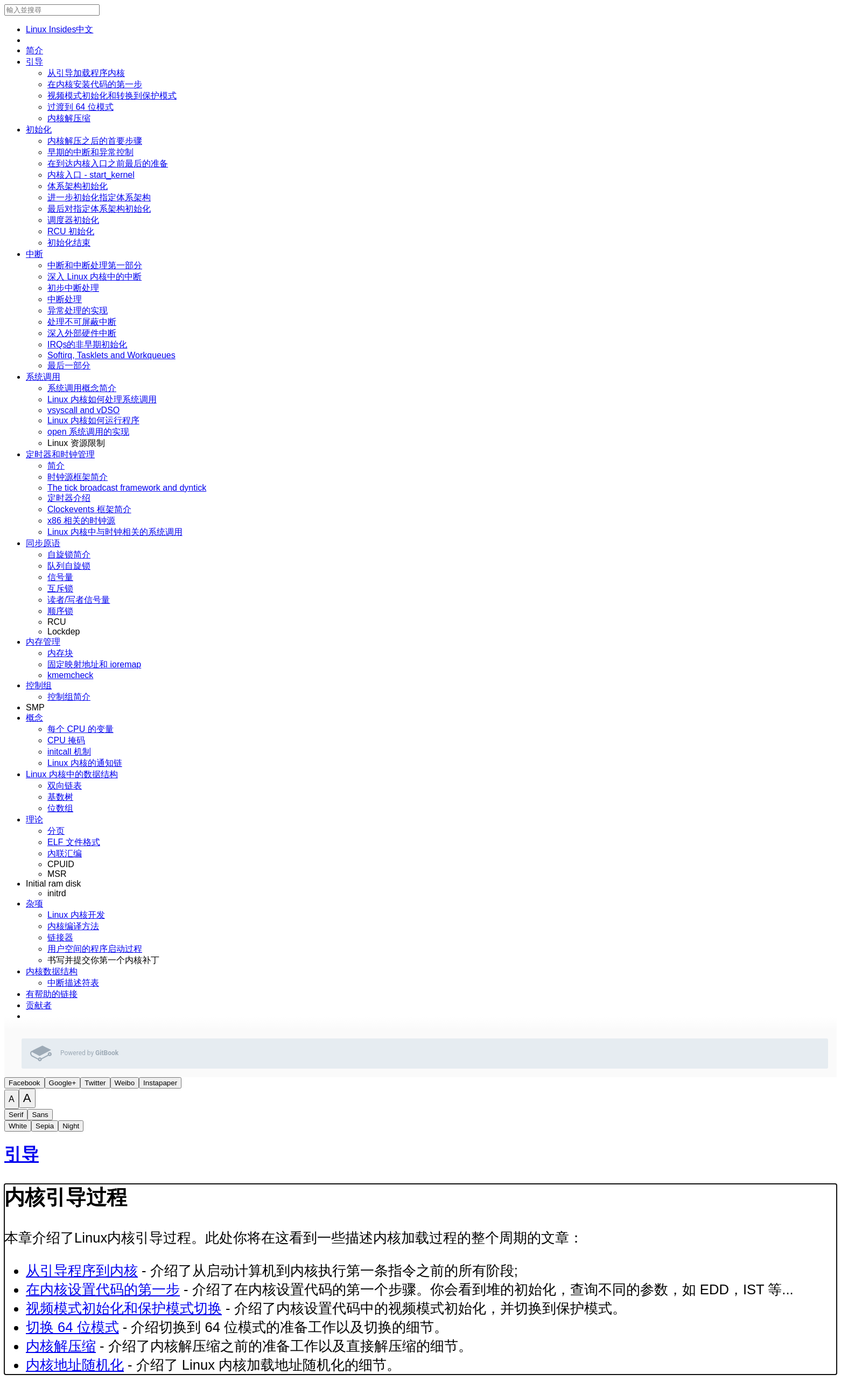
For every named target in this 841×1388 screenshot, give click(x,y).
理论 (34, 819)
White (18, 1126)
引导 (34, 61)
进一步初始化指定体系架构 (99, 197)
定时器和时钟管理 (60, 454)
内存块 (60, 653)
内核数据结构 (52, 971)
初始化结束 (68, 242)
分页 (56, 830)
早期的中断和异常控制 (90, 152)
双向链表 (64, 785)
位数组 (60, 808)
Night (70, 1126)
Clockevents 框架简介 (89, 509)
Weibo (125, 1083)
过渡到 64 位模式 (80, 106)
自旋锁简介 (68, 554)
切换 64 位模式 (72, 1327)
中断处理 (64, 299)
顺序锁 (60, 611)
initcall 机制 (69, 751)
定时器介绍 (68, 498)
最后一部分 (68, 365)
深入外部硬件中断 (81, 333)
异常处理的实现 (77, 310)
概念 (34, 717)
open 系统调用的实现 (88, 431)
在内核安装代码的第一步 (94, 84)
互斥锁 (60, 588)
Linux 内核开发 (76, 914)
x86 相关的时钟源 (81, 520)
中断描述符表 (73, 982)
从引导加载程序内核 (86, 73)
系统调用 (43, 376)
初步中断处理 (73, 287)
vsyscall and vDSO (83, 410)
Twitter (95, 1083)
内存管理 (43, 641)
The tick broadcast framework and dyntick (126, 487)
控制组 (39, 685)
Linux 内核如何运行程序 (93, 420)
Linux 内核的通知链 (84, 763)
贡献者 (39, 1005)
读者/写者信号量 (78, 599)
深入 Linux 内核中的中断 (94, 276)
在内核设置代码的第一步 (103, 1289)
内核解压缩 (68, 118)
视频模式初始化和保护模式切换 (124, 1308)
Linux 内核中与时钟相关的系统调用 (115, 531)
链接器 (60, 937)
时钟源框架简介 (77, 477)
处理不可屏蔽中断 (81, 321)
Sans (40, 1115)
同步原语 (43, 543)
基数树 (60, 796)
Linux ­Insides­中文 (59, 29)
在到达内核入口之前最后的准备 (107, 163)
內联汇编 (64, 853)
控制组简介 (68, 696)
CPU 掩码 (66, 740)
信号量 (60, 577)
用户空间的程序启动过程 (94, 948)
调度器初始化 (73, 220)
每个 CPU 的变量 (80, 729)
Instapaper (160, 1083)
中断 (34, 254)
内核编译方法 (73, 926)
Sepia (45, 1126)
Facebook (24, 1083)
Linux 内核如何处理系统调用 (102, 399)
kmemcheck (70, 675)
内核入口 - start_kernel (91, 174)
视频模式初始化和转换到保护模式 (112, 95)
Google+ (62, 1083)
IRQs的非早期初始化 (87, 344)
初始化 (39, 129)
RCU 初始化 (70, 231)
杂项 (34, 903)
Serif (16, 1115)
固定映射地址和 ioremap (94, 664)
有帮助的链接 (52, 994)
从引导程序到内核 (82, 1270)
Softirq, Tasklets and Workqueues (111, 355)
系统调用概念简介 (81, 388)
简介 (34, 50)
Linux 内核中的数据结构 (72, 774)
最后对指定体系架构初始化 (99, 208)
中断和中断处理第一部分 (94, 265)
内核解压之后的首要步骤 (94, 140)
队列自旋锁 (68, 565)
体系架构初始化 (77, 186)
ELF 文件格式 (73, 842)
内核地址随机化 (75, 1364)
